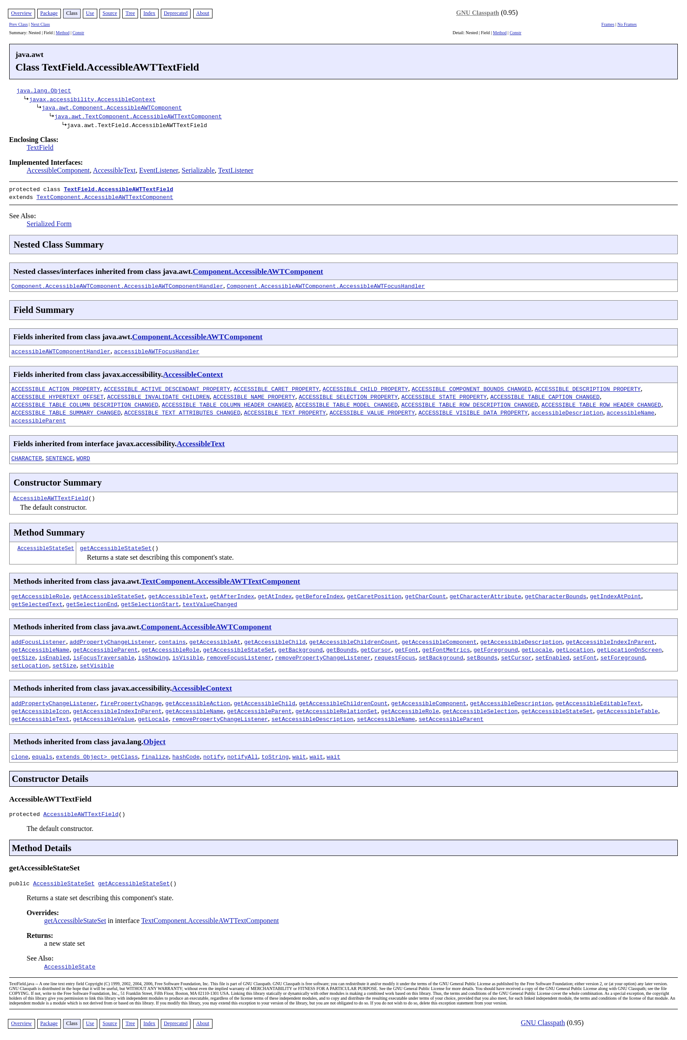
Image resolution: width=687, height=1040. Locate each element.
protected (26, 813)
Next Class (40, 24)
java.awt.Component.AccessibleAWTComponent (112, 107)
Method (62, 32)
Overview (21, 13)
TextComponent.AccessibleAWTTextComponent (104, 196)
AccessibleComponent (58, 170)
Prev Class (18, 24)
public (21, 884)
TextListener (236, 170)
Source (110, 13)
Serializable (198, 170)
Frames (608, 24)
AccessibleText (114, 170)
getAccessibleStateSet (116, 546)
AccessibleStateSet (46, 546)
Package (49, 13)
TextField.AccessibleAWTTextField (119, 189)
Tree (130, 13)
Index (149, 13)
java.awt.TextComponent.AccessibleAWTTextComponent (138, 116)
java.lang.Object (44, 90)
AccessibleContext (193, 372)
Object (154, 739)
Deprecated (176, 13)
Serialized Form (49, 222)
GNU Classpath (477, 12)
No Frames (627, 24)
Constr (78, 32)
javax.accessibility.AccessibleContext (92, 99)
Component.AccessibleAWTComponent (258, 269)
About (202, 13)
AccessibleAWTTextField (51, 496)
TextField (40, 147)
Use (90, 13)
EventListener (158, 170)
